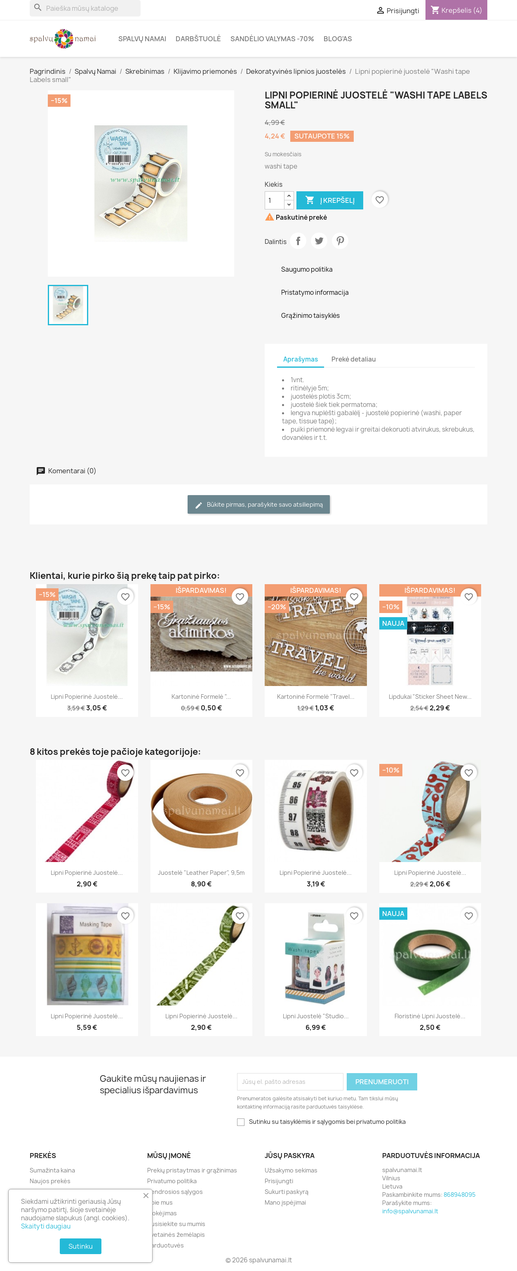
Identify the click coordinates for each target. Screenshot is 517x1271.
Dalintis (298, 241)
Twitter (319, 241)
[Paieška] (85, 8)
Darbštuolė (198, 38)
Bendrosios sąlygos (175, 1192)
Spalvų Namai (142, 38)
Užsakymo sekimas (291, 1170)
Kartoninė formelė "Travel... (316, 696)
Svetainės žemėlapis (176, 1234)
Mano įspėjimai (285, 1202)
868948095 (459, 1194)
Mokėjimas (162, 1213)
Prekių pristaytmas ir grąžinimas (192, 1170)
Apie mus (160, 1202)
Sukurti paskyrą (286, 1192)
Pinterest (340, 241)
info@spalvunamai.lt (410, 1211)
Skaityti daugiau (45, 1226)
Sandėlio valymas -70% (272, 38)
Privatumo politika (172, 1181)
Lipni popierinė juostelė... (87, 696)
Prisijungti (279, 1181)
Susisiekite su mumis (176, 1224)
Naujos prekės (50, 1181)
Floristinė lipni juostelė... (430, 1016)
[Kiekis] (274, 200)
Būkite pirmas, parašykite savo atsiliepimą (259, 504)
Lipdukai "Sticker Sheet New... (430, 696)
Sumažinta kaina (52, 1170)
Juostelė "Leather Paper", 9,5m (201, 872)
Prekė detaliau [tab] (353, 359)
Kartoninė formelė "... (201, 696)
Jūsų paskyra (290, 1155)
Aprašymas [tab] (300, 359)
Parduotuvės (165, 1245)
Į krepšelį (330, 200)
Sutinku (80, 1246)
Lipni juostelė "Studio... (316, 1016)
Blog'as (338, 38)
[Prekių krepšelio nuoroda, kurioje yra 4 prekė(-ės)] (456, 10)
